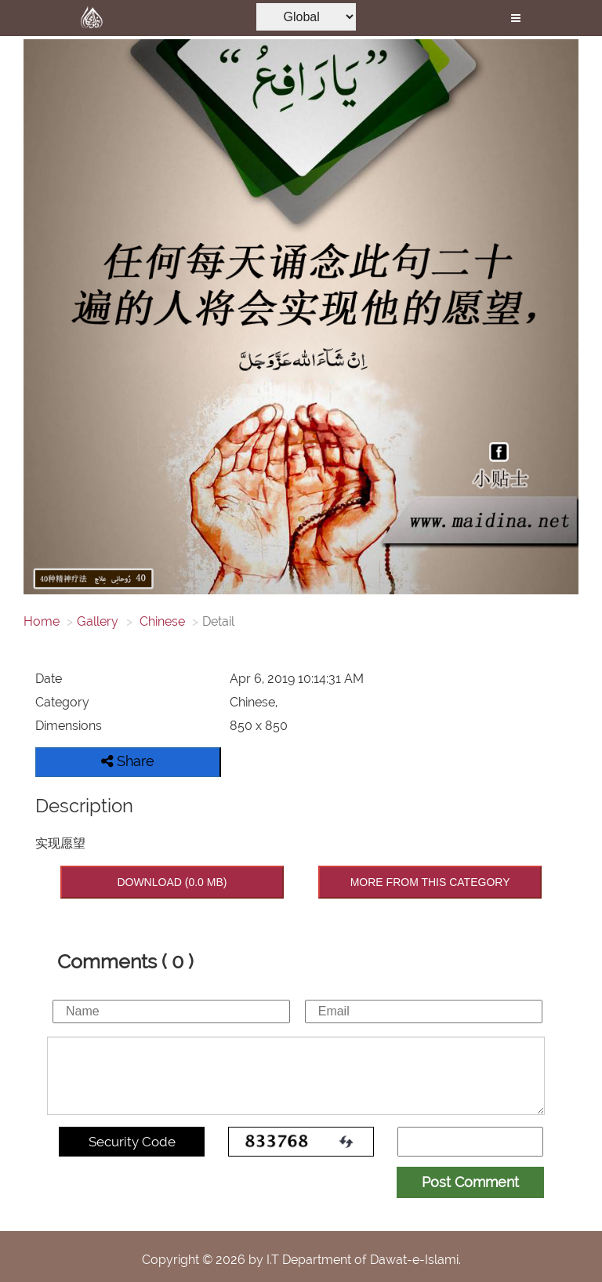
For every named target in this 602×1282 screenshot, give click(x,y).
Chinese (160, 621)
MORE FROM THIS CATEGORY (430, 882)
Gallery (97, 621)
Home (42, 621)
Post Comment (470, 1182)
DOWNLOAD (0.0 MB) (172, 882)
